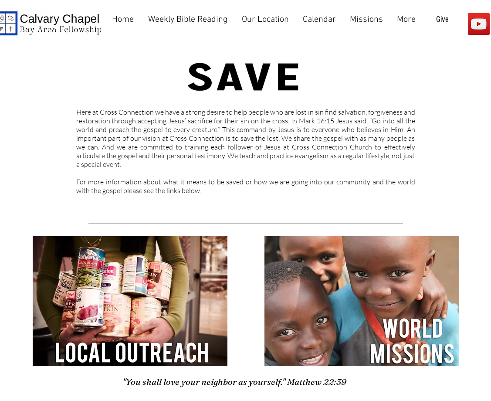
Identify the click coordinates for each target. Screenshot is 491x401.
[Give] (442, 19)
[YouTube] (479, 24)
